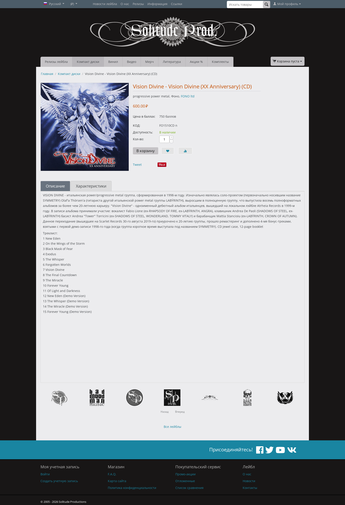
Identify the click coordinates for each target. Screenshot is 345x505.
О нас (125, 4)
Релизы (138, 4)
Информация (157, 4)
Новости (249, 481)
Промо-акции (185, 474)
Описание (55, 186)
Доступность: (143, 132)
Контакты (250, 488)
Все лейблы (172, 427)
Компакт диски (88, 62)
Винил (113, 62)
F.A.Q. (112, 474)
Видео (131, 62)
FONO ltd (188, 96)
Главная (47, 74)
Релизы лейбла (56, 62)
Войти (45, 474)
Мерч (149, 62)
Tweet (137, 164)
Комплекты (220, 62)
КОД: (136, 125)
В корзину (145, 150)
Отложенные (185, 481)
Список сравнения (189, 488)
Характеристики (91, 186)
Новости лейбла (105, 4)
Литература (172, 62)
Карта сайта (117, 481)
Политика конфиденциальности (132, 488)
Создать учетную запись (59, 481)
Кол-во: (138, 139)
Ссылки (176, 4)
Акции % (196, 62)
